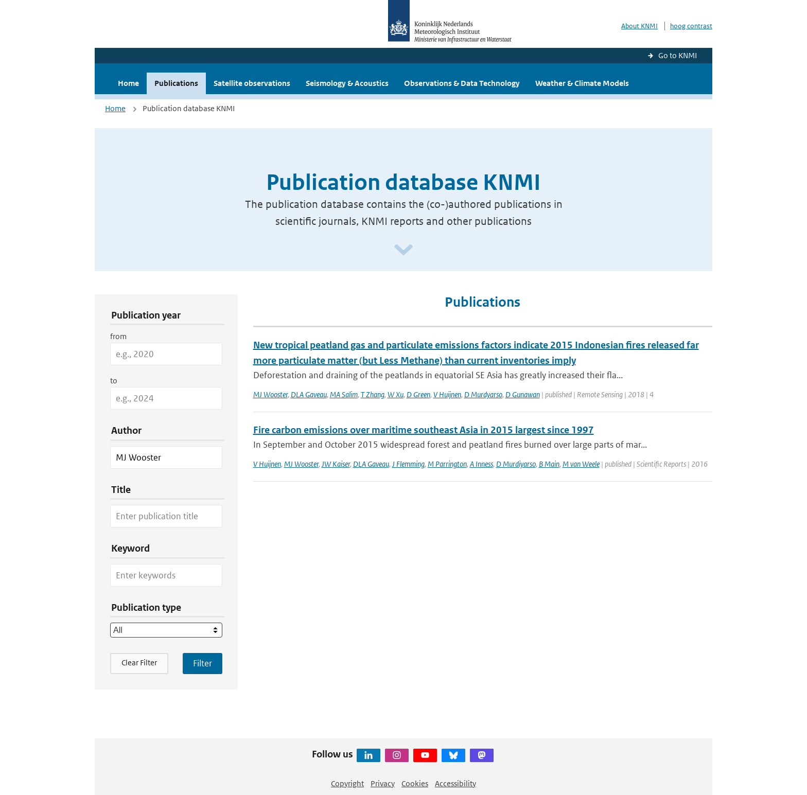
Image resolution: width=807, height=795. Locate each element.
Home (128, 83)
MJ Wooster (270, 394)
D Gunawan (522, 394)
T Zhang (372, 394)
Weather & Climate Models (582, 83)
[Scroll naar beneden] (403, 250)
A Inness (481, 464)
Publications (176, 83)
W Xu (396, 394)
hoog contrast (691, 26)
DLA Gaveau (309, 394)
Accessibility (455, 783)
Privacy (383, 783)
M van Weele (581, 464)
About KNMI (639, 26)
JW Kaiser (336, 464)
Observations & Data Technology (462, 83)
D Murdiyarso (516, 464)
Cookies (414, 783)
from (118, 336)
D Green (418, 394)
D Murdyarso (483, 394)
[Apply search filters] (202, 663)
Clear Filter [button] (139, 662)
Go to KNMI (677, 55)
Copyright (347, 783)
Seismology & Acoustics (347, 83)
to (113, 380)
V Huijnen (447, 394)
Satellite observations (252, 83)
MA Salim (344, 394)
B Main (549, 464)
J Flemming (408, 464)
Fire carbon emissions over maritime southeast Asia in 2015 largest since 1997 (423, 430)
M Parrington (447, 464)
